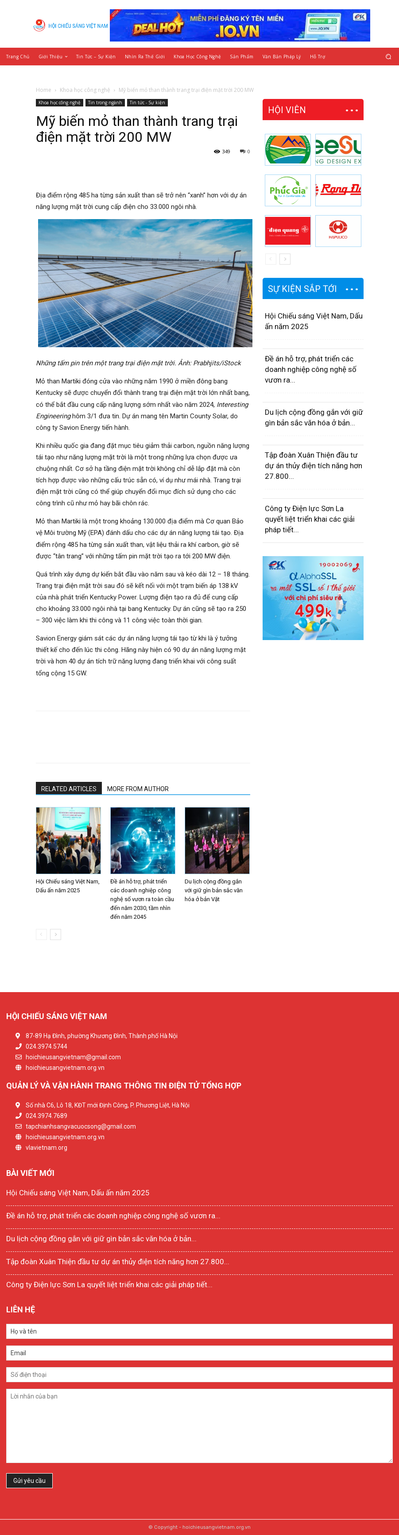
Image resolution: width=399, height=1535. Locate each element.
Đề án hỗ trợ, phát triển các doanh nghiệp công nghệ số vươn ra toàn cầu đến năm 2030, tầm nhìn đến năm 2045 (142, 899)
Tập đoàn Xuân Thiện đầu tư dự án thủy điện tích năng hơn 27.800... (313, 466)
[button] (388, 56)
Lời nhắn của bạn (199, 1426)
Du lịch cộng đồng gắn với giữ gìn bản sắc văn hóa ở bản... (101, 1238)
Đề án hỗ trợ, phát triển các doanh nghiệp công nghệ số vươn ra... (310, 369)
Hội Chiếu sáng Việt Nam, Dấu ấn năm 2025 (78, 1192)
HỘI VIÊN (287, 110)
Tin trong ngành (105, 102)
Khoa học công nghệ (85, 90)
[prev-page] (41, 934)
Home (43, 90)
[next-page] (55, 934)
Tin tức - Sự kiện (147, 102)
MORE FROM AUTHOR (138, 788)
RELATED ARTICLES (69, 788)
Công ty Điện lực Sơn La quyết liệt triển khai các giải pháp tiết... (310, 519)
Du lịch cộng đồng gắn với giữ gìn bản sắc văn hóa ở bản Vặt (214, 890)
